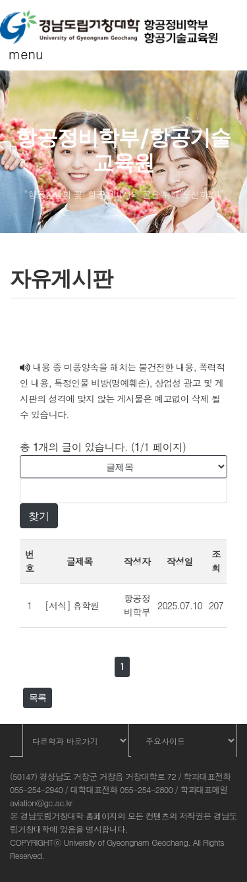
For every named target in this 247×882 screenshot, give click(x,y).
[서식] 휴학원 (72, 605)
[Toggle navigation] (18, 57)
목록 (37, 697)
